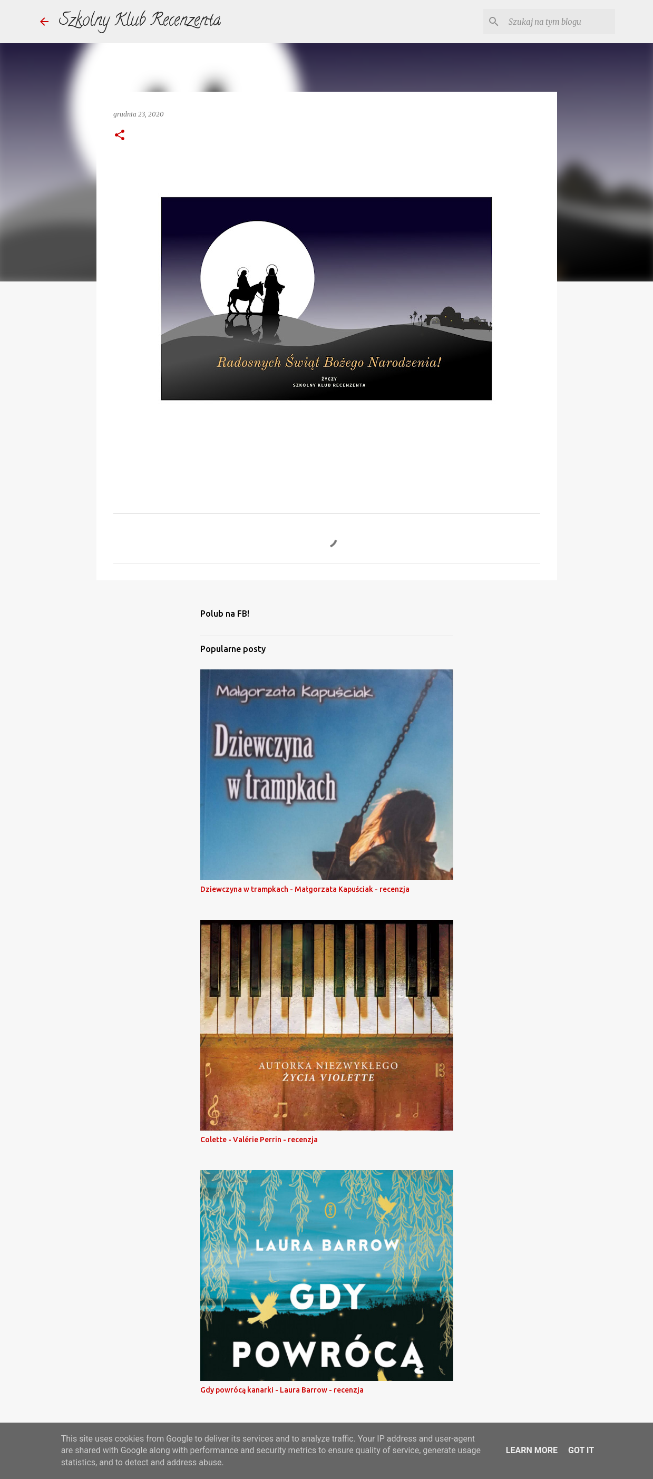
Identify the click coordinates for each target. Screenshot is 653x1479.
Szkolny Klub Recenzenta (140, 21)
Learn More (532, 1450)
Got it (581, 1450)
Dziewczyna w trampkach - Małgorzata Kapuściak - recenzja (305, 889)
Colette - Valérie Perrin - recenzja (259, 1139)
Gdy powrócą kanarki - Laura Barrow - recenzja (282, 1390)
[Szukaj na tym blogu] (559, 21)
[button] (119, 136)
